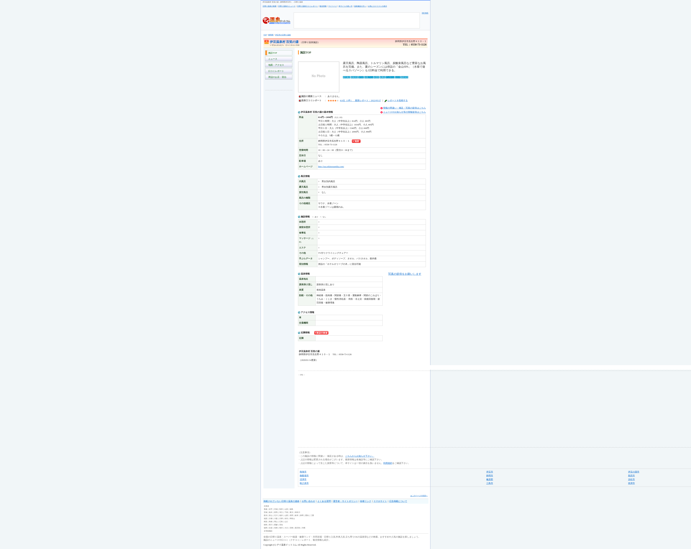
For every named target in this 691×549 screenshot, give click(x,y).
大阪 (276, 518)
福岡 (265, 528)
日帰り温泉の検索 (269, 6)
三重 (312, 515)
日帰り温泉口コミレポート (307, 6)
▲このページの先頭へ (419, 496)
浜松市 (631, 479)
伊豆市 (489, 471)
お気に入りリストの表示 (377, 6)
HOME (425, 13)
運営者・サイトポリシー (345, 501)
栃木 (270, 512)
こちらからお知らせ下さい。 (359, 456)
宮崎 (291, 528)
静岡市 (489, 475)
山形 (286, 509)
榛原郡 (489, 479)
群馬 (276, 512)
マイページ (332, 6)
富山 (270, 515)
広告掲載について (398, 501)
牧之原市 (304, 483)
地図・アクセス (275, 65)
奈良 (286, 518)
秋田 (281, 509)
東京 (291, 512)
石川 (276, 515)
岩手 (270, 509)
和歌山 (292, 518)
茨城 (265, 512)
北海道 (266, 506)
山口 (286, 522)
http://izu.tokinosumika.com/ (331, 166)
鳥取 (265, 522)
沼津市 (303, 479)
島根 (270, 522)
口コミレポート (275, 71)
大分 (286, 528)
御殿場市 (304, 475)
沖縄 (303, 528)
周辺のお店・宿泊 (276, 77)
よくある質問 (324, 501)
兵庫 (281, 518)
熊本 (281, 528)
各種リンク (365, 501)
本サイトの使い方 (345, 6)
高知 (281, 525)
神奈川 (297, 512)
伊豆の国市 (633, 471)
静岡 (302, 515)
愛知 (307, 515)
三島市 (489, 483)
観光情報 (323, 6)
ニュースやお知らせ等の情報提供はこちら (404, 112)
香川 (270, 525)
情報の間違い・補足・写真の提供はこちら (404, 108)
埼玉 (281, 512)
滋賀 (265, 518)
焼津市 (631, 483)
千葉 (286, 512)
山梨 (286, 515)
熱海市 (303, 471)
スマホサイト (380, 501)
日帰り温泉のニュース (286, 6)
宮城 (276, 509)
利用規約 (387, 463)
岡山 (276, 522)
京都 (270, 518)
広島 (281, 522)
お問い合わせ (308, 501)
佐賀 (270, 528)
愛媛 (276, 525)
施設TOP (272, 53)
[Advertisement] (279, 144)
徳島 (265, 525)
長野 (291, 515)
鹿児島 (297, 528)
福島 (291, 509)
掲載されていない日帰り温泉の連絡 (281, 501)
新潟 (265, 515)
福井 (281, 515)
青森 (265, 509)
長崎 (276, 528)
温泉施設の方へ (360, 6)
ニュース (272, 59)
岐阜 (296, 515)
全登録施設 (268, 531)
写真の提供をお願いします (404, 273)
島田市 (631, 475)
